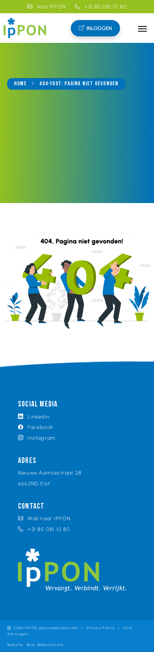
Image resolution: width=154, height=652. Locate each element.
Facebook (35, 427)
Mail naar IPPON (44, 518)
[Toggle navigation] (142, 28)
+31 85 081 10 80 (101, 6)
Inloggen (95, 28)
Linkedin (34, 416)
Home (20, 84)
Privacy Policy (101, 628)
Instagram (37, 438)
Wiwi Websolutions (45, 644)
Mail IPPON (46, 6)
